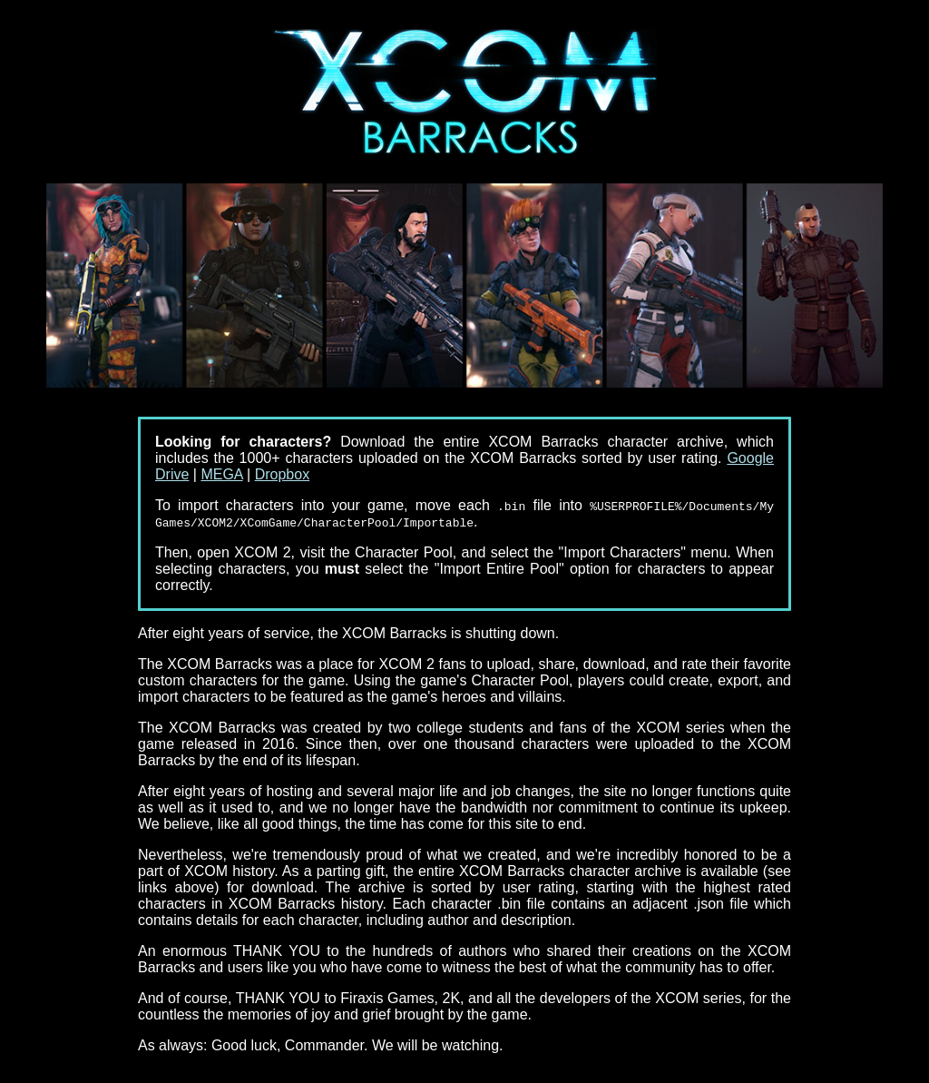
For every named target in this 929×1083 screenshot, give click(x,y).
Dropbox (282, 474)
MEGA (221, 474)
